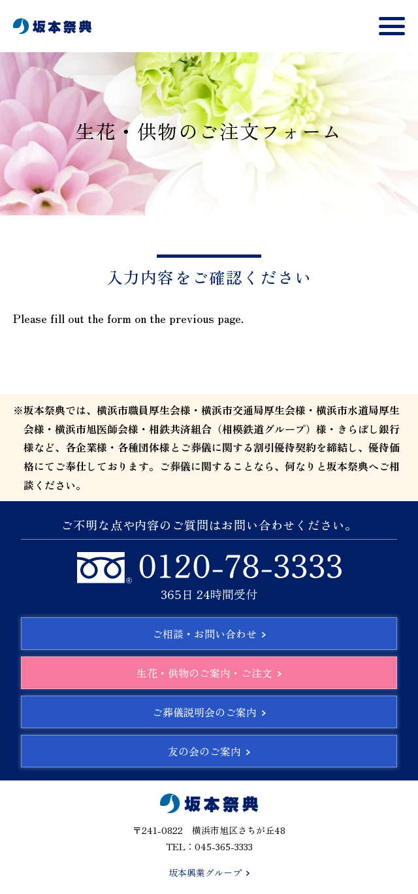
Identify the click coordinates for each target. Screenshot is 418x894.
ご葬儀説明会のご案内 (209, 712)
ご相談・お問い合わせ (209, 633)
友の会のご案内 (209, 751)
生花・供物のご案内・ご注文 (209, 673)
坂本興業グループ (209, 872)
